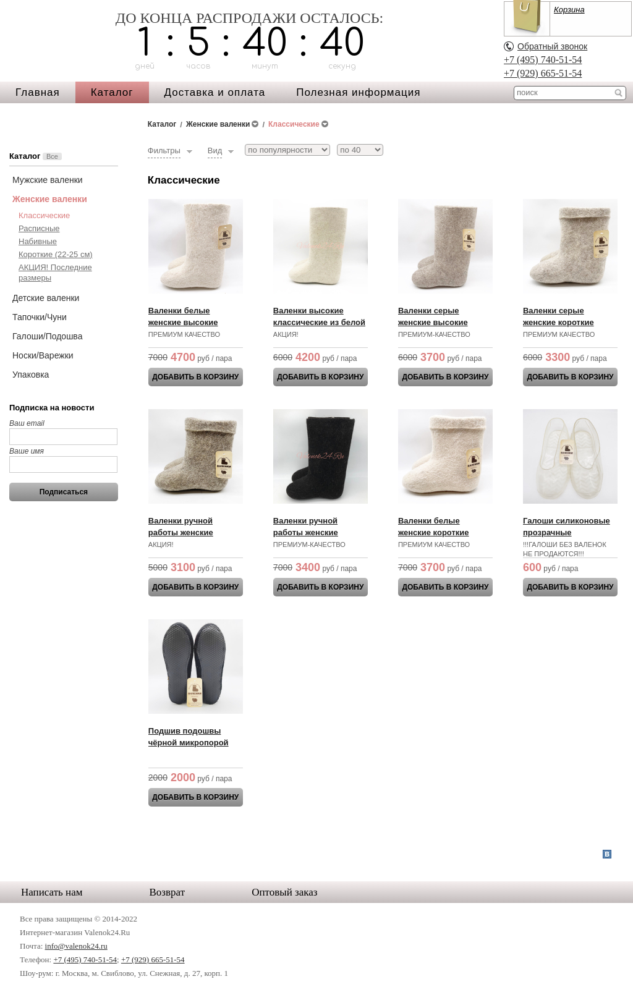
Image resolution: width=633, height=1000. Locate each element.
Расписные (39, 228)
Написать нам (52, 892)
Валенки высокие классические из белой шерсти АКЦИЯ (319, 322)
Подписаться (64, 492)
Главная (37, 92)
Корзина (569, 9)
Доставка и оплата (215, 92)
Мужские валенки (47, 180)
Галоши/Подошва (47, 336)
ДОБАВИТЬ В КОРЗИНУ (195, 377)
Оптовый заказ (284, 892)
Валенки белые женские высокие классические (183, 322)
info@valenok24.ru (76, 946)
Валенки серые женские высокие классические (433, 322)
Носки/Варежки (43, 355)
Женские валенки (49, 199)
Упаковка (30, 374)
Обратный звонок (552, 46)
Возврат (167, 892)
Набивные (38, 241)
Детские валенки (45, 298)
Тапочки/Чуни (39, 317)
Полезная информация (358, 92)
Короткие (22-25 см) (56, 254)
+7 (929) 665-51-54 (543, 73)
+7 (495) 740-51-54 (543, 59)
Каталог (112, 92)
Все (52, 156)
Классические (44, 215)
